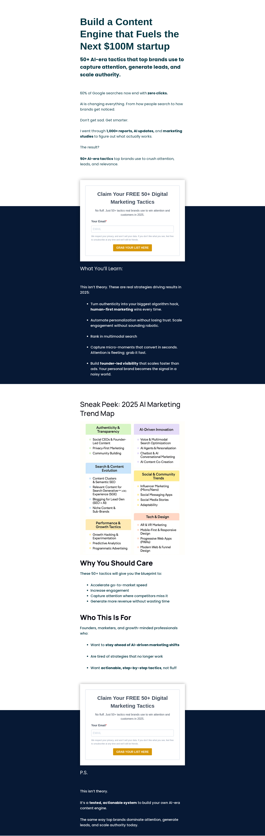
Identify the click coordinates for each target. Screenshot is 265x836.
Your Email (98, 221)
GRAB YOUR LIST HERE (132, 248)
